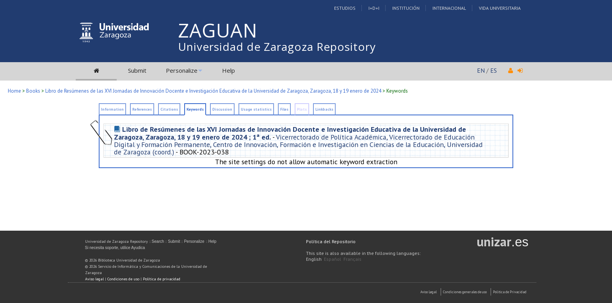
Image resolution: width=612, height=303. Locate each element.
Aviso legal (94, 278)
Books (33, 91)
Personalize (181, 70)
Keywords (195, 109)
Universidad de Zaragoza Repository (277, 46)
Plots (302, 109)
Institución (406, 8)
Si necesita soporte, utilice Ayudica (115, 248)
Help (228, 70)
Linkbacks (324, 109)
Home (14, 91)
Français (352, 259)
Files (284, 109)
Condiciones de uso (123, 278)
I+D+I (373, 8)
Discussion (222, 109)
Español (332, 259)
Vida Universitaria (500, 8)
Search (158, 241)
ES (493, 70)
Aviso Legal (428, 292)
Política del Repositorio (331, 241)
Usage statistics (256, 109)
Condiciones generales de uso (465, 292)
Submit (137, 70)
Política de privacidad (161, 278)
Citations (169, 109)
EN (481, 70)
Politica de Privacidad (510, 292)
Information (112, 109)
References (142, 109)
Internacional (449, 8)
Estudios (345, 8)
